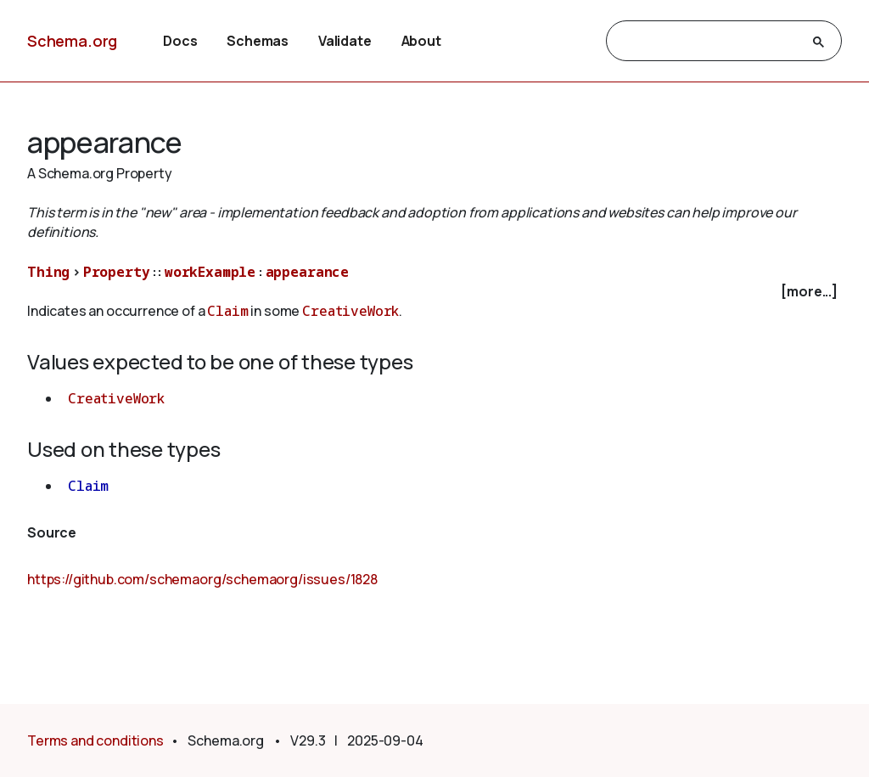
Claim (227, 310)
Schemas (258, 40)
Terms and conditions (95, 740)
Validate (345, 40)
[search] (708, 41)
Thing (48, 271)
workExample (210, 271)
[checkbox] (434, 291)
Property (116, 271)
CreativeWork (350, 310)
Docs (180, 40)
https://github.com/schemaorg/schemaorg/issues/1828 (202, 579)
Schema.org (72, 41)
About (421, 40)
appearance (307, 271)
